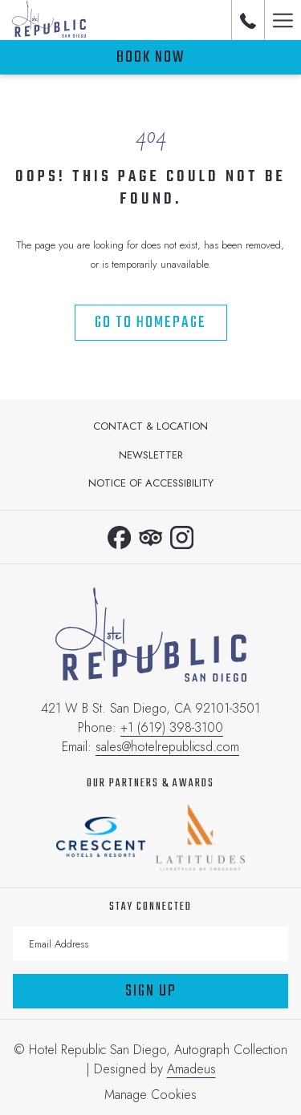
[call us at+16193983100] (248, 19)
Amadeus (191, 1069)
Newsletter (151, 455)
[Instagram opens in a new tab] (181, 534)
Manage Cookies (150, 1094)
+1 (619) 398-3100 (171, 727)
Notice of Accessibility (151, 483)
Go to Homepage (150, 322)
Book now (150, 57)
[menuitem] (150, 426)
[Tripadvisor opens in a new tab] (150, 534)
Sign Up (151, 991)
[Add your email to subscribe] (150, 944)
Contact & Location (150, 426)
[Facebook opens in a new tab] (119, 534)
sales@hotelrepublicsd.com (167, 746)
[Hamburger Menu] (282, 20)
